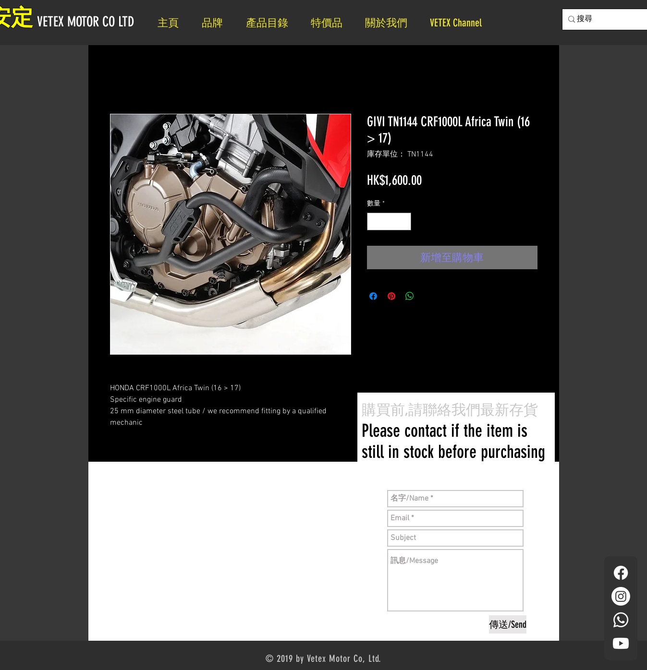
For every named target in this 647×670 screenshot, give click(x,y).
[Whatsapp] (620, 619)
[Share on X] (428, 296)
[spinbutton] (389, 221)
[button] (390, 23)
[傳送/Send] (507, 624)
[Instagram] (620, 596)
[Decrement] (374, 221)
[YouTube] (620, 643)
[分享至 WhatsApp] (409, 296)
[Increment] (404, 221)
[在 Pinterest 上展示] (391, 296)
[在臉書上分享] (373, 296)
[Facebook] (620, 572)
